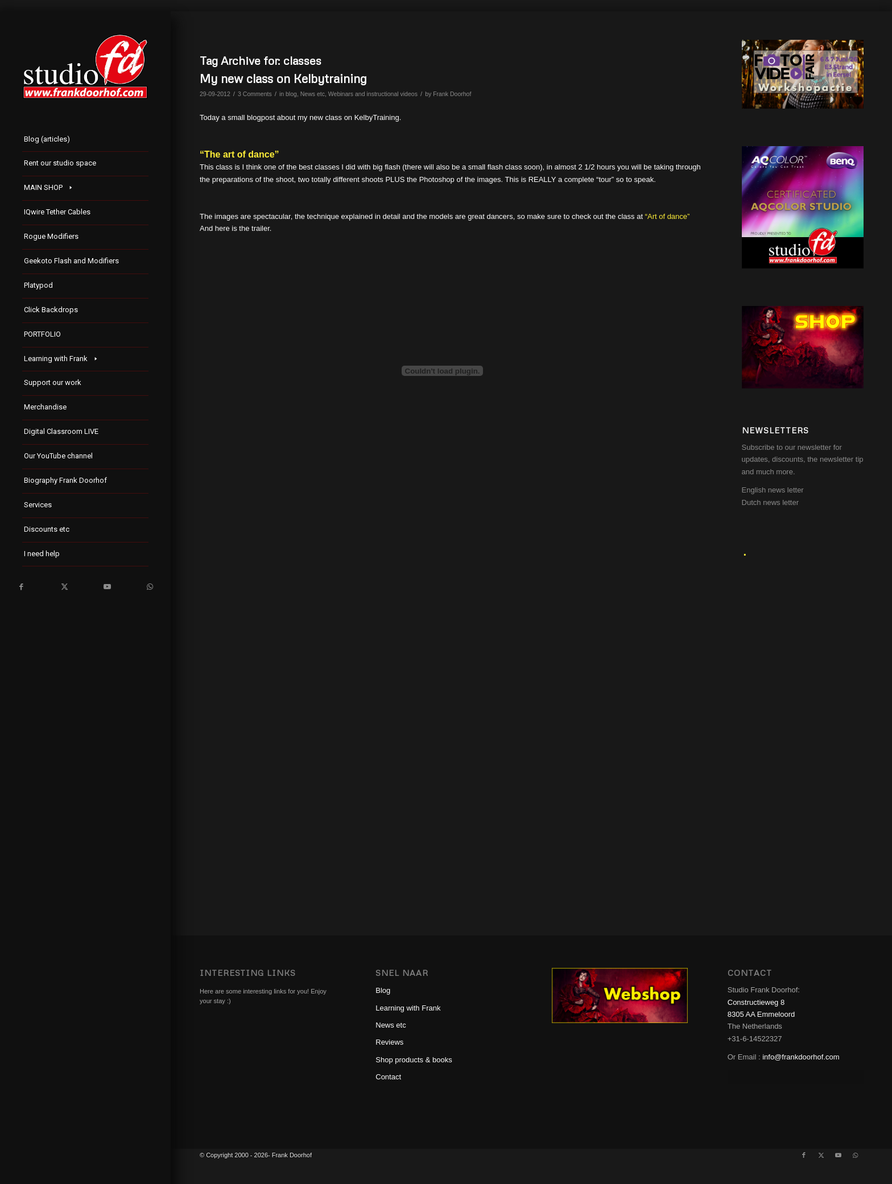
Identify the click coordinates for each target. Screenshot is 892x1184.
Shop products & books (413, 1059)
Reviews (389, 1042)
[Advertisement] (803, 733)
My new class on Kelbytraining (283, 78)
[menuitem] (85, 140)
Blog (382, 990)
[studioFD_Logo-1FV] (85, 66)
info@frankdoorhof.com (800, 1057)
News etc (312, 93)
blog (291, 93)
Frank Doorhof (452, 93)
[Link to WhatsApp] (149, 587)
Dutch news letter (770, 502)
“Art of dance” (667, 216)
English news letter (773, 490)
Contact (388, 1077)
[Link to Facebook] (21, 587)
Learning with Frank (407, 1008)
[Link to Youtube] (106, 587)
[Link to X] (64, 587)
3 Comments (255, 93)
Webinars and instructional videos (373, 93)
